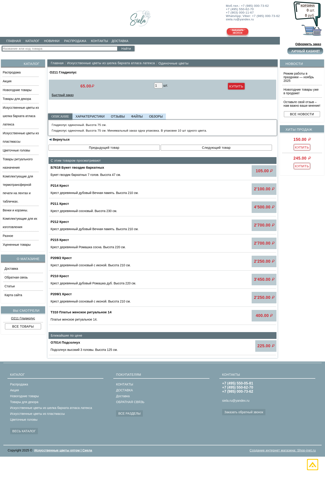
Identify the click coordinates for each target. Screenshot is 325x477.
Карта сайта (13, 295)
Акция (7, 81)
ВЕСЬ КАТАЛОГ (24, 431)
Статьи (10, 286)
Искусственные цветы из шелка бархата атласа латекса (21, 116)
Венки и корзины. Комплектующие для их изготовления (20, 218)
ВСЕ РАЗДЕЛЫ (129, 413)
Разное (8, 236)
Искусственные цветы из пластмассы (21, 137)
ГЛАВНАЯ (13, 41)
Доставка (11, 268)
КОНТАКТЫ (99, 41)
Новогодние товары (17, 90)
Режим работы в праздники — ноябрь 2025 (298, 77)
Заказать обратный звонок (243, 412)
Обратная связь (16, 277)
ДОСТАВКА (119, 41)
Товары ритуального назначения (17, 163)
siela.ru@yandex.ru (235, 400)
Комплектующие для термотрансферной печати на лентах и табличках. (18, 189)
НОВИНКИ (52, 41)
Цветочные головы (16, 150)
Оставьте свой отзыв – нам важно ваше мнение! (301, 103)
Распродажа (12, 72)
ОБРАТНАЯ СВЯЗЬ (130, 402)
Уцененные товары (17, 244)
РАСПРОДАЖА (75, 41)
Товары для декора (17, 99)
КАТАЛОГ (32, 41)
